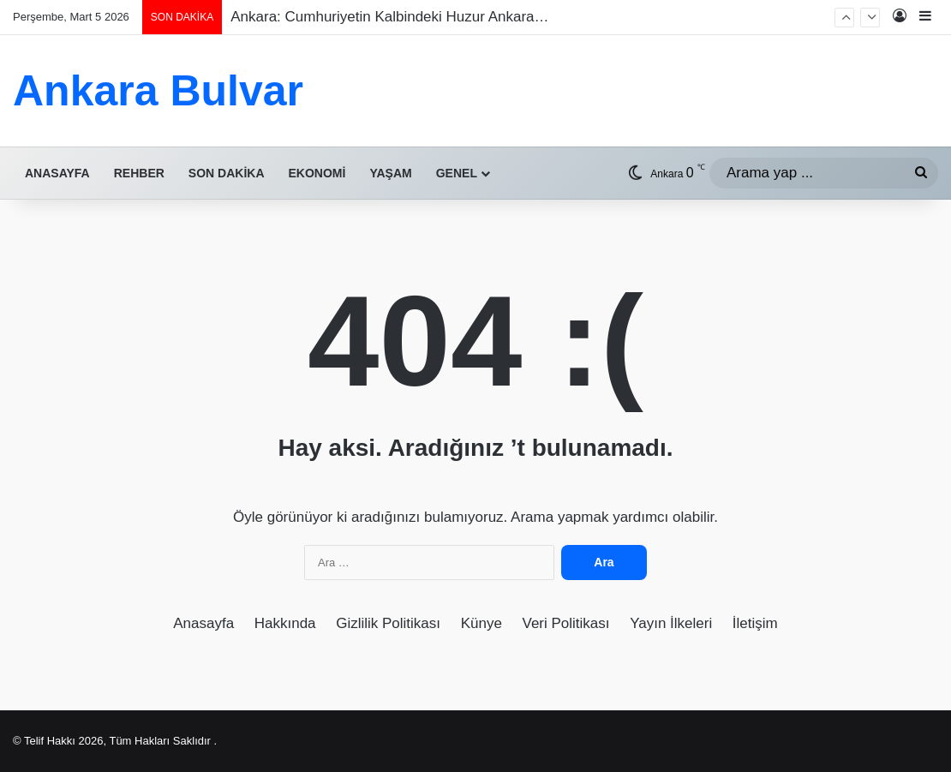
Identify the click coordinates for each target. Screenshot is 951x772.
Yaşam (390, 173)
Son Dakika (226, 173)
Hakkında (285, 623)
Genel (456, 173)
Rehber (139, 173)
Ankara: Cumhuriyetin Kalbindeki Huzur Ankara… (389, 17)
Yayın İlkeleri (671, 623)
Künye (481, 623)
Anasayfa (57, 173)
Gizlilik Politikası (388, 623)
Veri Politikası (566, 623)
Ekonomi (317, 173)
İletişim (755, 623)
